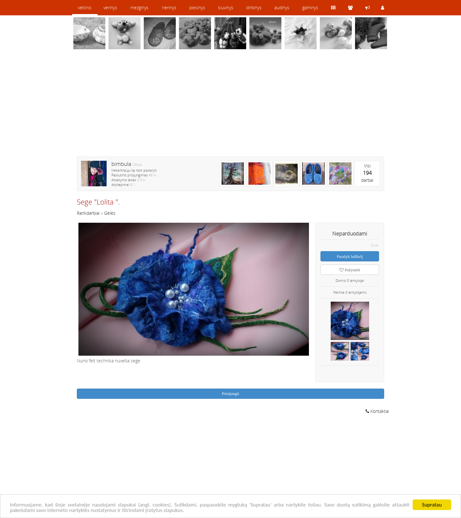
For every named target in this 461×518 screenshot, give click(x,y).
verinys (110, 7)
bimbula (121, 163)
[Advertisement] (230, 107)
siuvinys (225, 7)
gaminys (310, 7)
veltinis (85, 7)
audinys (281, 7)
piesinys (197, 7)
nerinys (169, 7)
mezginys (139, 7)
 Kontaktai (377, 411)
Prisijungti (230, 393)
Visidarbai (367, 173)
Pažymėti (349, 270)
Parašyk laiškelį (350, 256)
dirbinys (254, 7)
